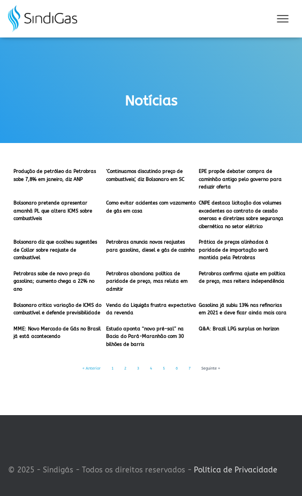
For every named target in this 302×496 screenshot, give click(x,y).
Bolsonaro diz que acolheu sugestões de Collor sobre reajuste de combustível (55, 249)
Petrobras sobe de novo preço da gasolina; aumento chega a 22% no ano (53, 281)
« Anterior (91, 368)
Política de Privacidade (235, 470)
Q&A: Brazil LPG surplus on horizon (239, 329)
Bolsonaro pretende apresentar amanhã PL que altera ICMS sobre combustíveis (52, 210)
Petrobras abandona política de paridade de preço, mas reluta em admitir (146, 281)
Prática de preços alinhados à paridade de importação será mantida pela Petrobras (233, 249)
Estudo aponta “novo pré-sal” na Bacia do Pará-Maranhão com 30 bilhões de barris (145, 336)
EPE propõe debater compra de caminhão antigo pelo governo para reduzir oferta (240, 179)
